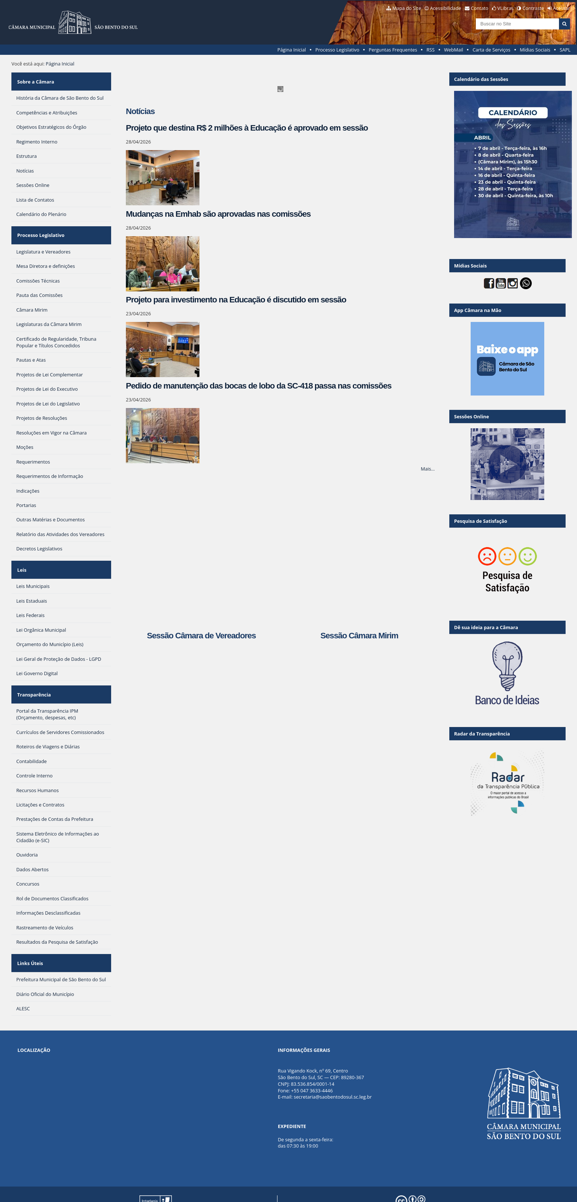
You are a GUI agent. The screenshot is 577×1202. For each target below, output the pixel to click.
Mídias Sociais (535, 49)
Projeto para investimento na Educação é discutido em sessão (236, 299)
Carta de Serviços (491, 49)
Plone (259, 1190)
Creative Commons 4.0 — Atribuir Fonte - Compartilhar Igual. (471, 1190)
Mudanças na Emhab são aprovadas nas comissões (218, 214)
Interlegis (205, 1190)
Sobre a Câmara (34, 79)
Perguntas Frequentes (393, 49)
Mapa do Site (406, 8)
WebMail (453, 49)
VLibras (506, 8)
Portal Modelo (145, 1190)
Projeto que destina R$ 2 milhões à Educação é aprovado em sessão (247, 127)
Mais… (428, 468)
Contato (480, 8)
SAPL (565, 49)
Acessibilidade (445, 8)
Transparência (33, 678)
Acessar (561, 8)
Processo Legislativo (337, 49)
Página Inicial (291, 49)
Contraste (533, 8)
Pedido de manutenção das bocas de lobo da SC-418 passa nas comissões (258, 385)
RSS (430, 49)
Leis (20, 558)
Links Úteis (29, 942)
